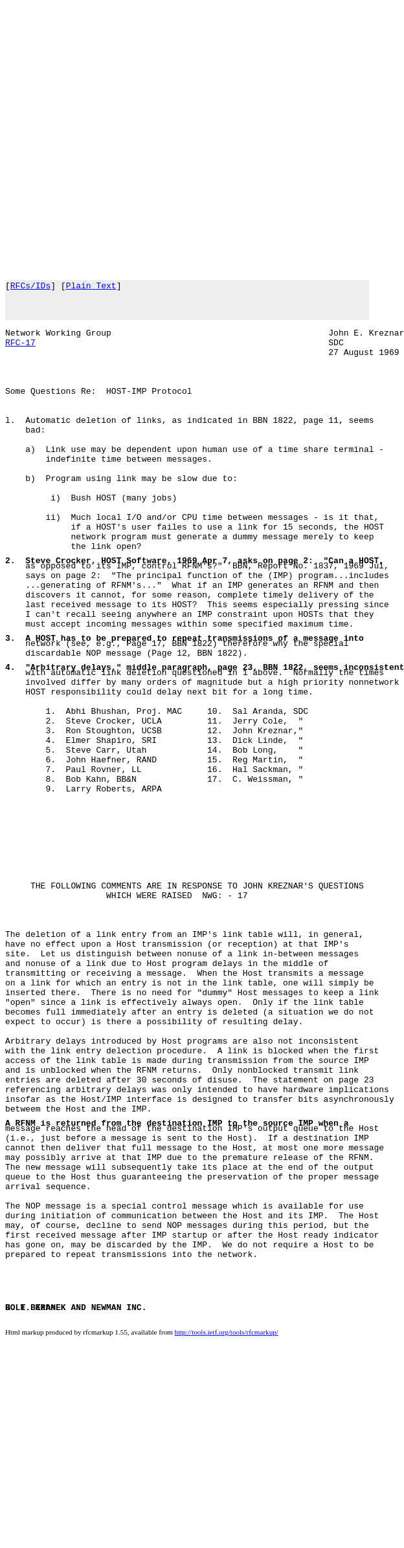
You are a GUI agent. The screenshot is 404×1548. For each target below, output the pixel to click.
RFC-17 (20, 354)
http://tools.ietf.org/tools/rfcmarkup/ (226, 1536)
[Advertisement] (138, 138)
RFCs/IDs (30, 287)
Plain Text (91, 287)
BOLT (15, 1512)
